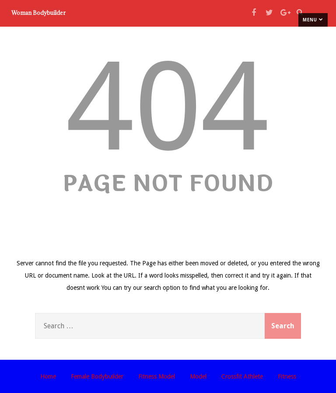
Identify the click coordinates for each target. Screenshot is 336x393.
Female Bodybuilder (97, 376)
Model (198, 376)
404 (168, 107)
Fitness (287, 376)
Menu (313, 19)
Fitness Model (156, 376)
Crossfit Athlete (242, 376)
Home (48, 376)
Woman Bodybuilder (38, 12)
